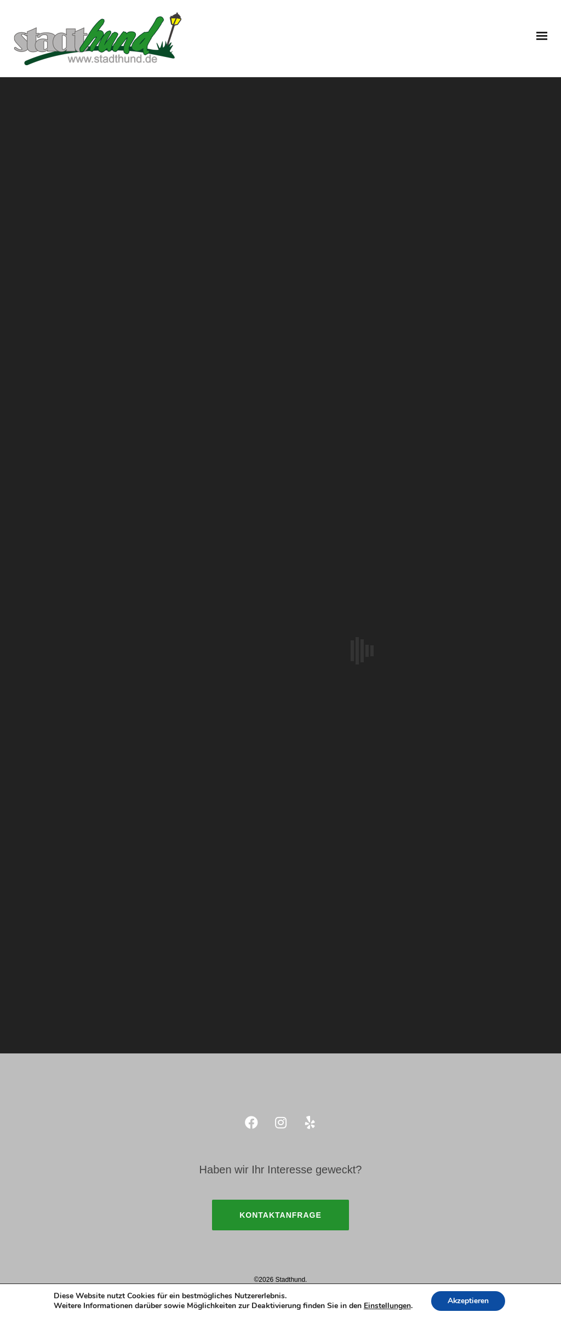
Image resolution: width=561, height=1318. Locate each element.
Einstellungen (386, 1306)
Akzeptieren (468, 1301)
